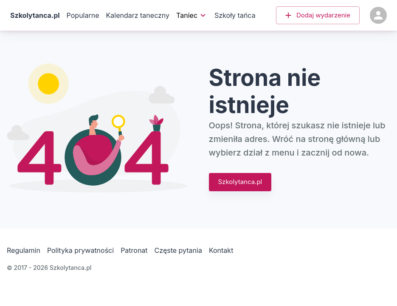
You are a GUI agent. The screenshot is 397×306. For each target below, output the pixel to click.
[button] (318, 15)
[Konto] (378, 15)
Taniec (191, 15)
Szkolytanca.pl (240, 182)
